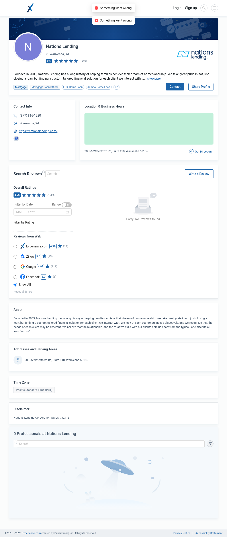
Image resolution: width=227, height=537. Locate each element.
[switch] (67, 204)
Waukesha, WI (29, 123)
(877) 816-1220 (30, 115)
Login (177, 8)
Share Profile (201, 86)
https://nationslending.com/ (38, 131)
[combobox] (52, 173)
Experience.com (31, 533)
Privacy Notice (181, 533)
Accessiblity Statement (209, 533)
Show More (154, 78)
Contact (175, 86)
